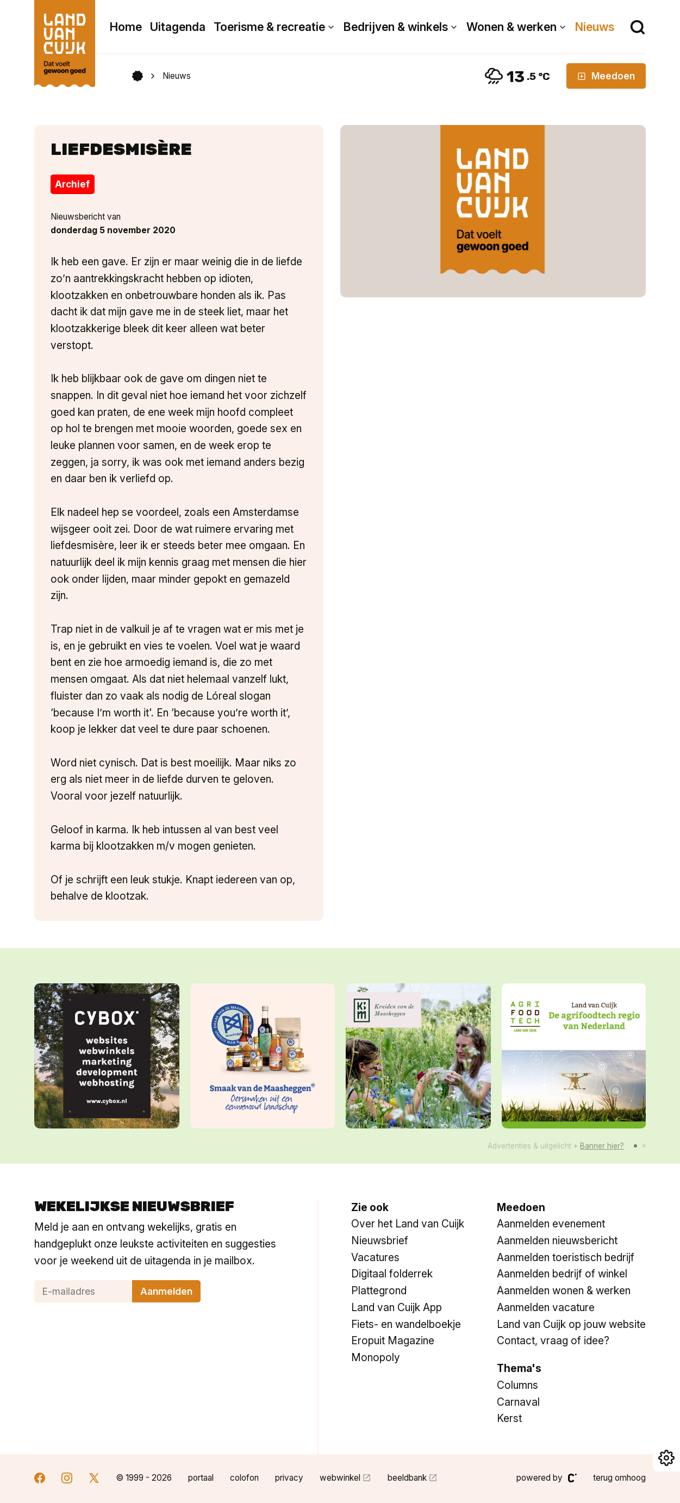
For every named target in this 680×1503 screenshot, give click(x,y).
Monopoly (375, 1357)
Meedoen (606, 76)
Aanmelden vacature (546, 1307)
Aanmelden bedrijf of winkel (562, 1273)
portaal (201, 1478)
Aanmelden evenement (551, 1223)
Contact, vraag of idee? (553, 1340)
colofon (244, 1478)
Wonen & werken (511, 27)
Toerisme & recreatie (269, 27)
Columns (517, 1385)
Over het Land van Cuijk (407, 1223)
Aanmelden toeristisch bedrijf (565, 1257)
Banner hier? (602, 1146)
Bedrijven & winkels (396, 27)
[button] (635, 1145)
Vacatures (375, 1257)
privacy (289, 1478)
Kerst (509, 1418)
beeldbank (407, 1478)
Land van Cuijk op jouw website (571, 1324)
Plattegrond (379, 1290)
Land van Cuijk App (396, 1307)
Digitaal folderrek (392, 1273)
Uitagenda (177, 27)
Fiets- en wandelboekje (406, 1324)
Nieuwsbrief (379, 1240)
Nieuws (594, 27)
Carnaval (518, 1401)
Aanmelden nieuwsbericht (557, 1240)
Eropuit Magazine (392, 1340)
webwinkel (340, 1478)
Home (126, 27)
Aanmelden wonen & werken (564, 1290)
